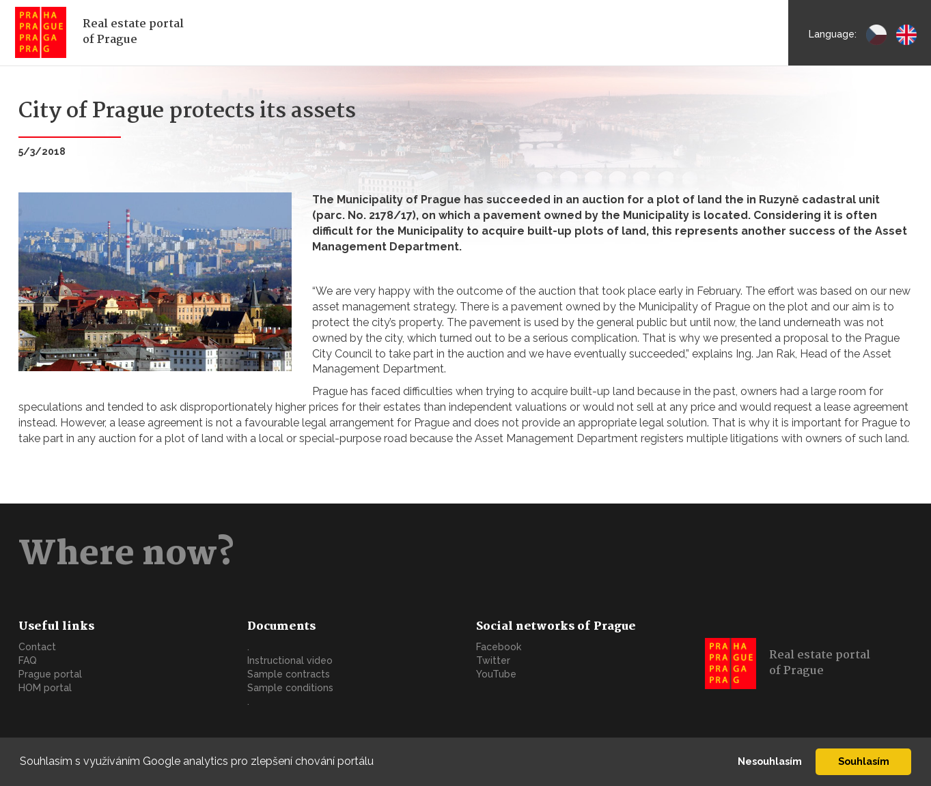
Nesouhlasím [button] (770, 761)
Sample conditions (290, 687)
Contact (37, 646)
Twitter (493, 660)
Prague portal (50, 674)
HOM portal (45, 687)
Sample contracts (288, 674)
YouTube (496, 674)
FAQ (27, 660)
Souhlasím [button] (863, 761)
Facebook (498, 646)
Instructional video (290, 660)
